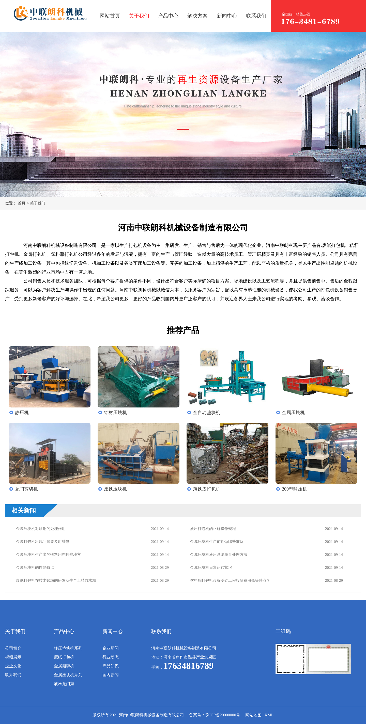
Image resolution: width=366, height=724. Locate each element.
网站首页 (110, 16)
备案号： (197, 715)
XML (269, 715)
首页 (21, 203)
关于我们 (139, 16)
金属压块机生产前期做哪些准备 (216, 542)
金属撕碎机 (64, 666)
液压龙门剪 (64, 684)
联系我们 (256, 16)
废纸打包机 (64, 657)
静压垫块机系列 (68, 648)
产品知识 (110, 666)
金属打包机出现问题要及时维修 (42, 542)
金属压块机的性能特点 (35, 567)
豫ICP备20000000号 (222, 715)
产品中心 (168, 16)
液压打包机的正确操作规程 (213, 529)
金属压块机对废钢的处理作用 (41, 529)
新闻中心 (227, 16)
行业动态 (110, 657)
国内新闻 (110, 675)
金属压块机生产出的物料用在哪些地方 (48, 555)
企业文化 (13, 666)
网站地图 (253, 715)
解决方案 (197, 16)
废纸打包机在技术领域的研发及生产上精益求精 (56, 580)
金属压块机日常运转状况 (211, 567)
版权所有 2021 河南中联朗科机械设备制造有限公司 (138, 715)
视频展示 (13, 657)
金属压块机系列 (68, 675)
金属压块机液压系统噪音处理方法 (218, 555)
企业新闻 (110, 648)
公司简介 (13, 648)
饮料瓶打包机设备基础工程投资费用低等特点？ (230, 580)
